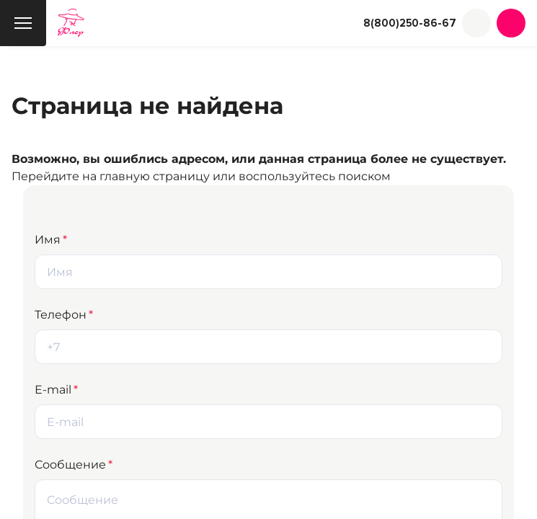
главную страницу (154, 176)
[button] (476, 23)
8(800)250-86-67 (409, 23)
